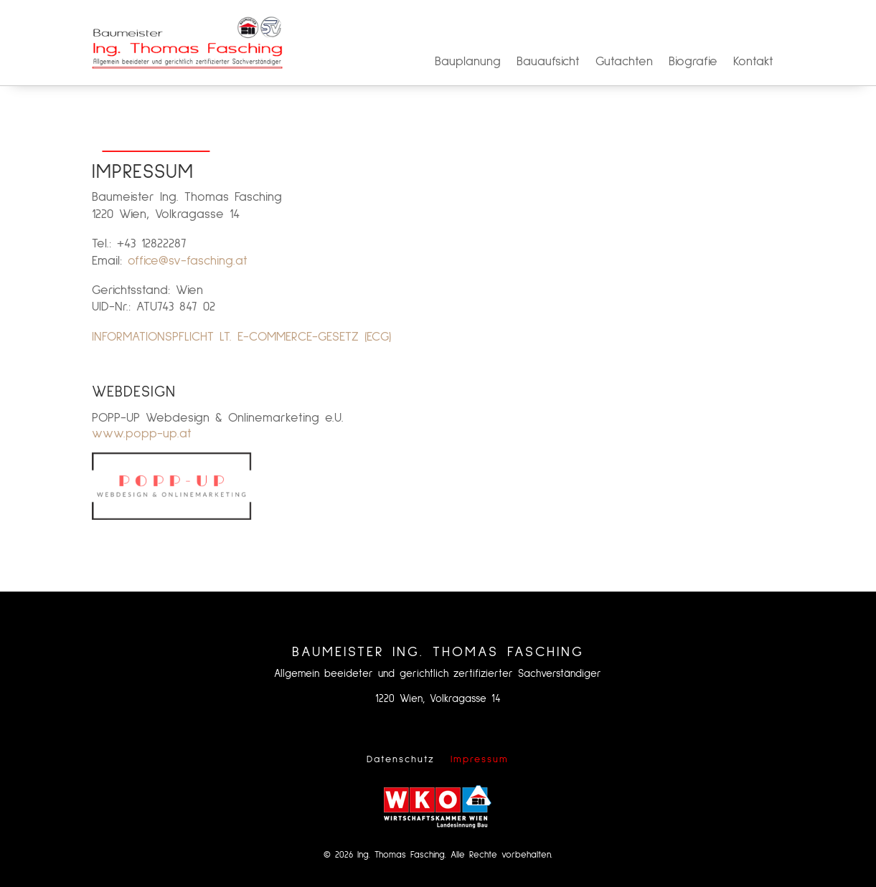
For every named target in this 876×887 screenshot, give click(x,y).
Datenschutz (401, 759)
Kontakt (753, 62)
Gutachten (624, 62)
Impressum (480, 759)
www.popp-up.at (142, 433)
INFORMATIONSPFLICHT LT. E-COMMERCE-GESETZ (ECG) (241, 337)
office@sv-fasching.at (188, 261)
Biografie (693, 62)
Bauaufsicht (548, 62)
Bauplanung (468, 62)
